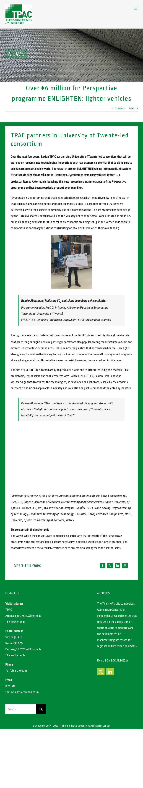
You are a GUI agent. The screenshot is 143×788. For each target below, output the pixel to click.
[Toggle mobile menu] (136, 8)
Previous (120, 108)
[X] (110, 565)
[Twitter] (101, 671)
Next (131, 108)
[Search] (41, 709)
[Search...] (20, 709)
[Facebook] (102, 565)
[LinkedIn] (117, 565)
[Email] (125, 565)
